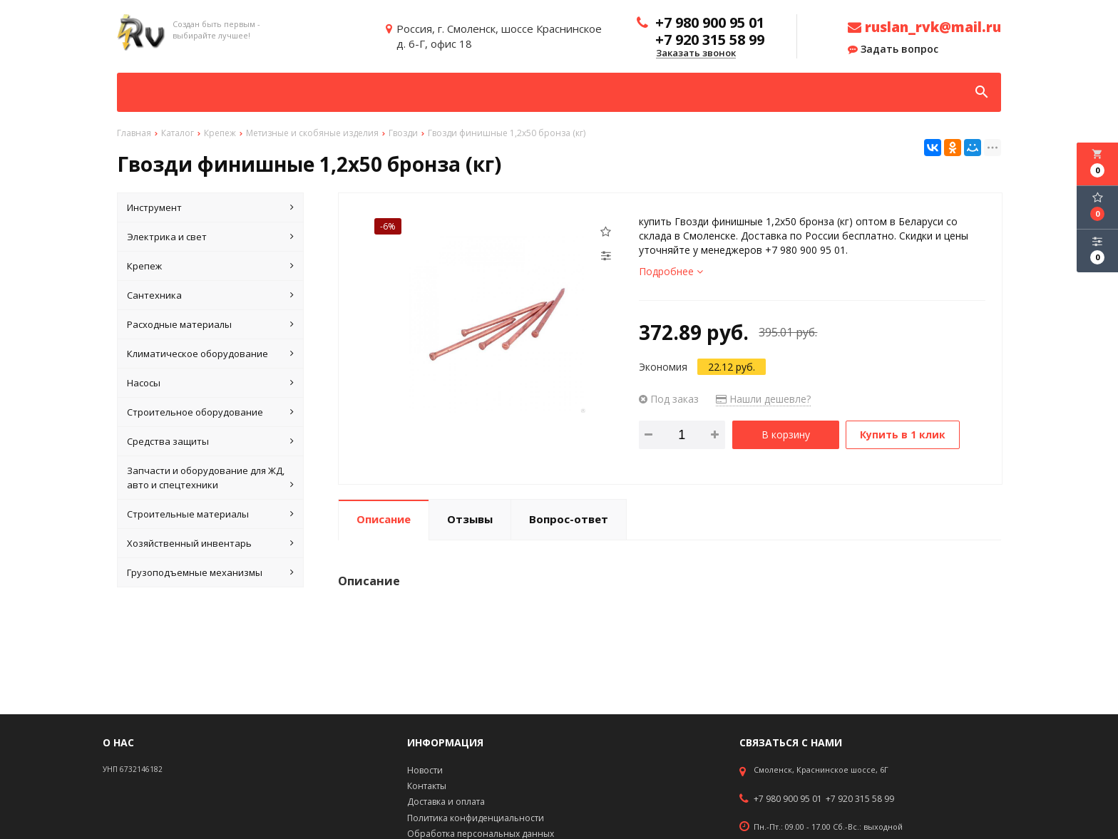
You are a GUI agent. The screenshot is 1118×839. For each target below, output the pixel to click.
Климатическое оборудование (210, 353)
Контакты (426, 786)
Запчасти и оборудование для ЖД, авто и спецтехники (210, 478)
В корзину (785, 434)
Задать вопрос (893, 49)
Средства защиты (210, 441)
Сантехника (210, 295)
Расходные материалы (210, 324)
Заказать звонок (696, 53)
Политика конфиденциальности (475, 818)
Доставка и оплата (446, 802)
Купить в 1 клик (903, 434)
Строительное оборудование (210, 412)
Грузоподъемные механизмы (210, 572)
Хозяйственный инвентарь (210, 543)
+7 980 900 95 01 (788, 799)
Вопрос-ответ (568, 519)
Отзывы (470, 519)
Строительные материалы (210, 514)
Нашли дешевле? (763, 399)
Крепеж (210, 266)
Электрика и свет (210, 237)
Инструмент (210, 207)
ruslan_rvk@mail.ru (924, 27)
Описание (384, 519)
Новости (425, 770)
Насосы (210, 383)
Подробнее (671, 271)
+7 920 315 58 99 (860, 799)
